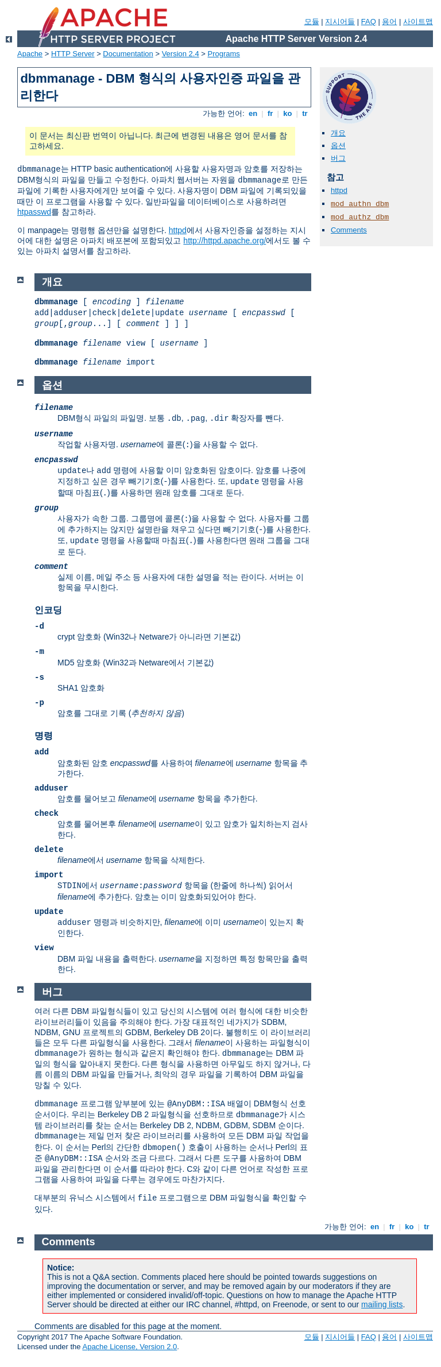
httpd (178, 230)
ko (287, 113)
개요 (338, 133)
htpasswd (34, 211)
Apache (29, 53)
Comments (349, 230)
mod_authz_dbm (360, 217)
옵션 (338, 145)
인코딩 (48, 610)
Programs (224, 53)
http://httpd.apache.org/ (224, 240)
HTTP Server (73, 53)
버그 (338, 158)
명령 (43, 736)
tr (305, 113)
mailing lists (382, 1304)
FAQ (368, 21)
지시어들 (340, 21)
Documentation (128, 53)
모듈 (311, 21)
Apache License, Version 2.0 (129, 1346)
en (252, 113)
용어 (389, 21)
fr (270, 113)
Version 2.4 (180, 53)
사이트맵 (418, 21)
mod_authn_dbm (360, 204)
